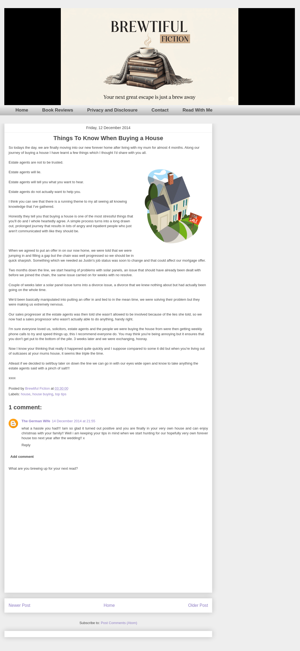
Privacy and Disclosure (112, 110)
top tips (60, 394)
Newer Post (19, 605)
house (25, 394)
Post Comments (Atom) (119, 623)
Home (22, 110)
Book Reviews (57, 110)
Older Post (198, 605)
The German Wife (36, 421)
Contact (159, 110)
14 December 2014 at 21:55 (73, 421)
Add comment (22, 457)
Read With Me (197, 110)
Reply (26, 445)
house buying (42, 394)
